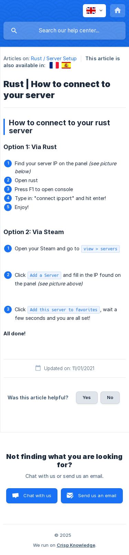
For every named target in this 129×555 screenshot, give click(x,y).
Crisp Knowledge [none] (76, 545)
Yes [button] (87, 397)
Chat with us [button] (37, 495)
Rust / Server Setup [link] (54, 58)
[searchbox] (64, 31)
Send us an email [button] (97, 495)
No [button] (110, 397)
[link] (54, 65)
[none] (94, 10)
